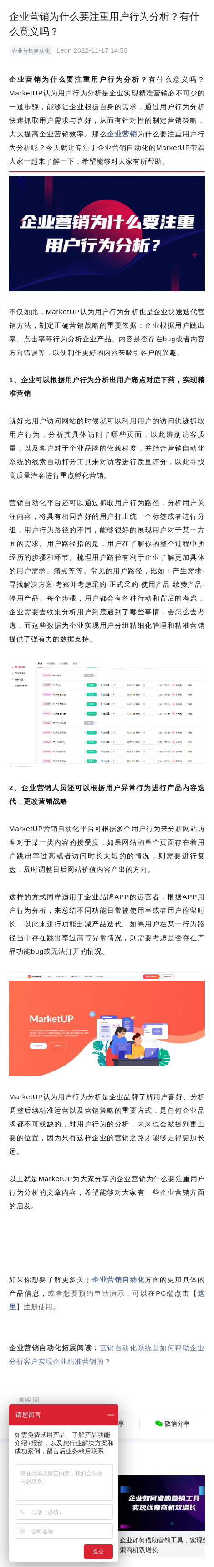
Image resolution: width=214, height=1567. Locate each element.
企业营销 (122, 134)
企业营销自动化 (118, 1279)
